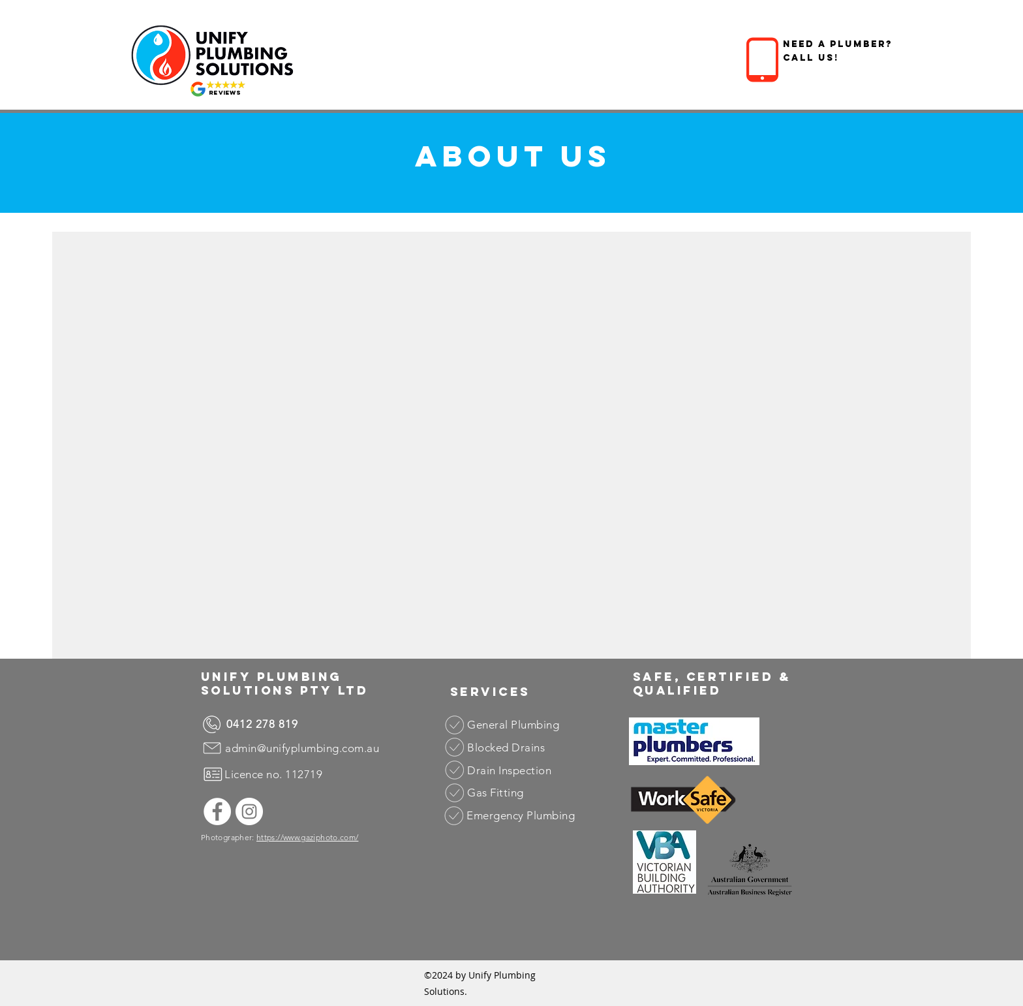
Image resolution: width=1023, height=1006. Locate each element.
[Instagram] (249, 811)
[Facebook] (217, 811)
